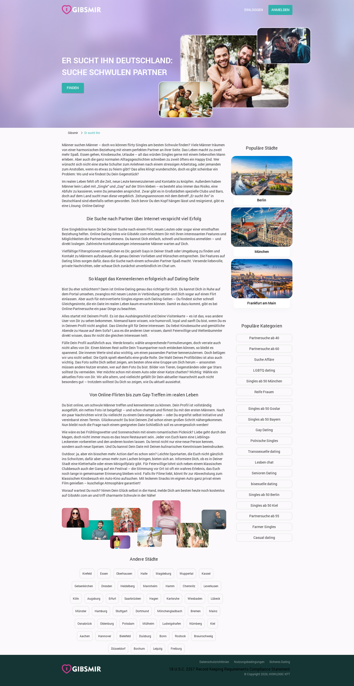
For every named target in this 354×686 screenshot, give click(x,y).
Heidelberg (127, 586)
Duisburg (145, 636)
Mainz (213, 611)
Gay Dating (264, 429)
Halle (144, 573)
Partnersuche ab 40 (264, 338)
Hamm (170, 586)
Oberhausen (124, 573)
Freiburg (176, 648)
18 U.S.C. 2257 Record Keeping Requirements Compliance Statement (229, 669)
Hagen (153, 598)
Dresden (106, 586)
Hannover (104, 636)
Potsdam (128, 623)
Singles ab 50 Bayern (264, 419)
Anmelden (280, 9)
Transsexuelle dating (264, 451)
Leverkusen (211, 586)
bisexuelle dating (264, 483)
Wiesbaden (195, 598)
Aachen (85, 636)
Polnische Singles (264, 440)
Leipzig (157, 648)
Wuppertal (186, 573)
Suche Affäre (264, 359)
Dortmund (142, 611)
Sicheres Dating (279, 662)
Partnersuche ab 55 (264, 516)
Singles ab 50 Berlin (264, 494)
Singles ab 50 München (264, 381)
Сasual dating (264, 537)
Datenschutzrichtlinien (214, 662)
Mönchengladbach (169, 611)
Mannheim (150, 586)
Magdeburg (163, 573)
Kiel (212, 623)
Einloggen (253, 9)
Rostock (180, 636)
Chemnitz (189, 586)
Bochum (139, 648)
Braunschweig (203, 636)
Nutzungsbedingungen (249, 662)
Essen (104, 573)
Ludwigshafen (171, 623)
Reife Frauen (264, 391)
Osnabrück (85, 623)
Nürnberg (195, 623)
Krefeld (87, 573)
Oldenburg (107, 623)
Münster (80, 611)
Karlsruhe (173, 598)
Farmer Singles (264, 526)
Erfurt (112, 598)
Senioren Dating (264, 473)
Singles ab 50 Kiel (264, 505)
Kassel (206, 573)
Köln (76, 598)
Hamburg (101, 611)
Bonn (163, 636)
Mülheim (148, 623)
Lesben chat (264, 462)
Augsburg (93, 598)
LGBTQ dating (264, 370)
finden (73, 87)
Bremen (196, 611)
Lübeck (215, 598)
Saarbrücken (132, 598)
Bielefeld (125, 636)
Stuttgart (121, 611)
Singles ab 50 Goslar (264, 408)
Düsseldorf (118, 648)
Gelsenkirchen (84, 586)
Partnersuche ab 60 (264, 348)
